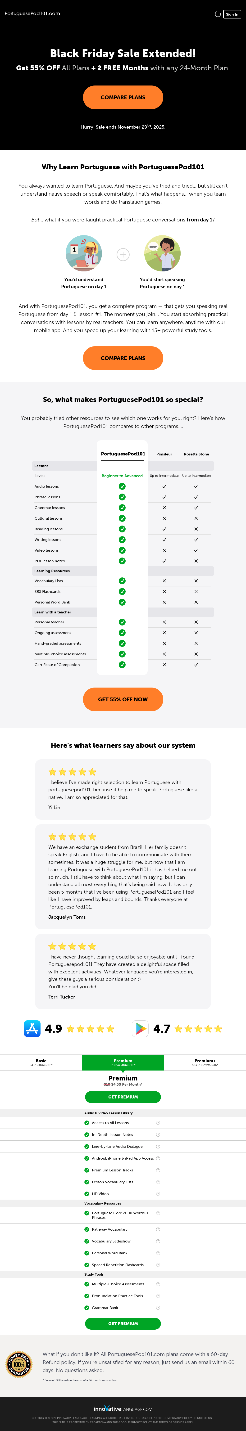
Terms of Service (171, 1422)
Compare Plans (123, 97)
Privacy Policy (181, 1418)
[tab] (41, 1063)
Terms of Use (204, 1418)
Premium (123, 1062)
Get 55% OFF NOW (123, 699)
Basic (41, 1062)
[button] (218, 14)
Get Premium (123, 1097)
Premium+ (205, 1062)
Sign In (232, 14)
